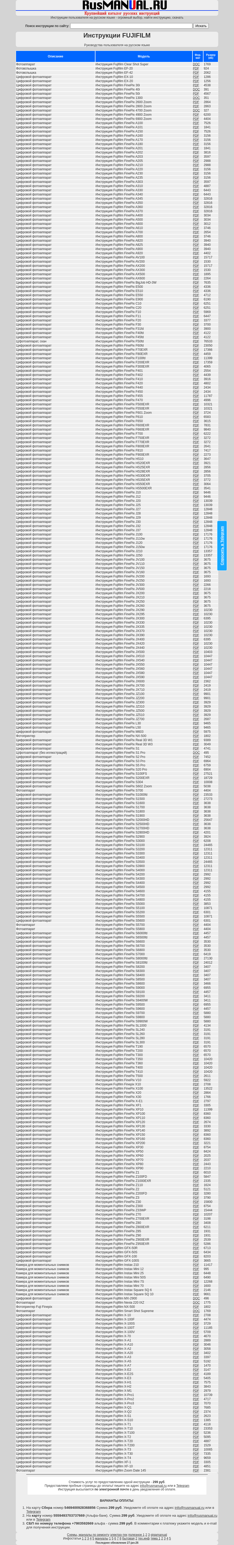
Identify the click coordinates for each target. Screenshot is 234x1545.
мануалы (101, 1538)
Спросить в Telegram (222, 545)
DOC (196, 64)
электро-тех (119, 1535)
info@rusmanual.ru (153, 1486)
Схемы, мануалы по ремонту (88, 1535)
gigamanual (159, 1535)
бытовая (128, 1538)
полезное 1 (136, 1535)
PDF (196, 68)
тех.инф (144, 1538)
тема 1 (155, 1538)
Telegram (182, 1486)
